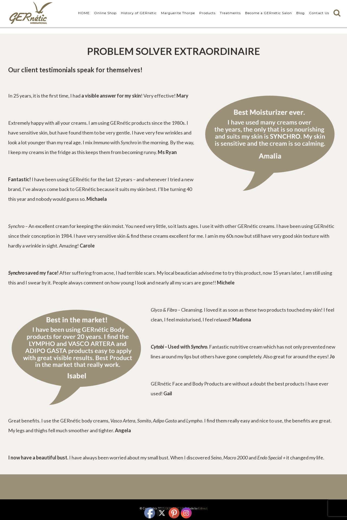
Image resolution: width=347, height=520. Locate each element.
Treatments (230, 13)
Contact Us (319, 13)
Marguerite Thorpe (178, 13)
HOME (84, 13)
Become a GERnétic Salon (268, 13)
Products (207, 13)
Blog (300, 13)
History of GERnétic (139, 13)
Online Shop (105, 13)
